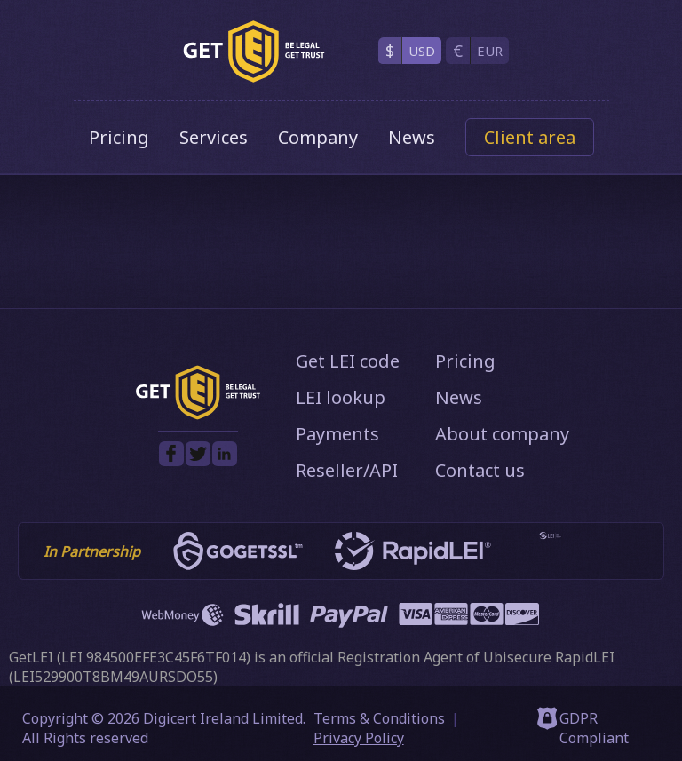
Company (318, 137)
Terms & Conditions (379, 718)
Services (213, 137)
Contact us (480, 470)
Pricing (119, 137)
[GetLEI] (254, 51)
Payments (337, 434)
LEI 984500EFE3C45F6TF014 (153, 657)
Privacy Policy (358, 738)
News (411, 137)
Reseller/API (347, 470)
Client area (529, 137)
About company (502, 434)
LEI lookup (340, 397)
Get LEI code (348, 361)
